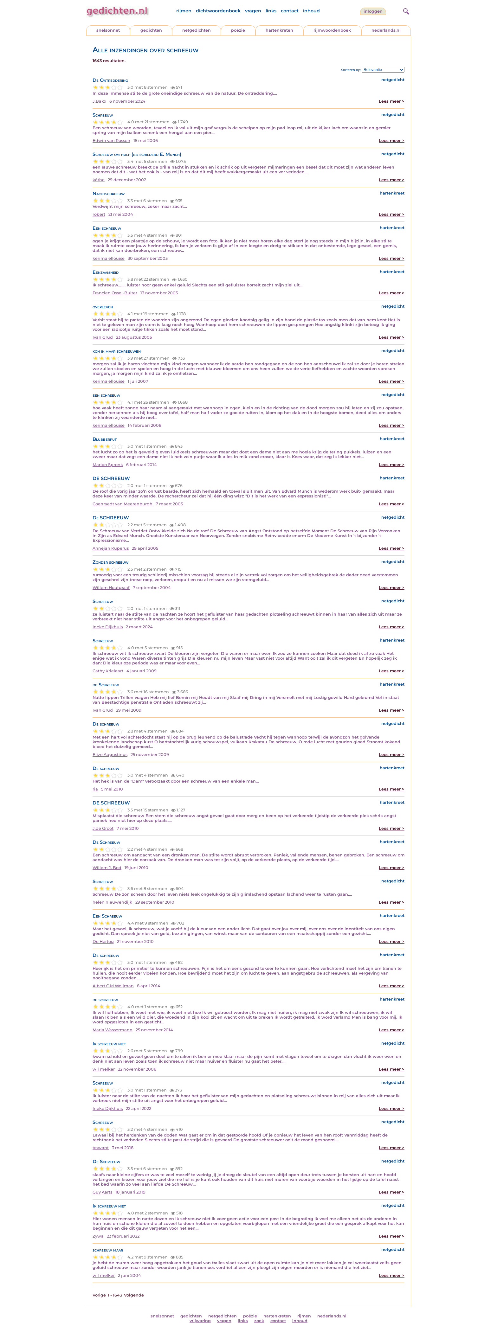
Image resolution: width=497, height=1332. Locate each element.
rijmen (183, 11)
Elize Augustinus (110, 754)
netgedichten (196, 30)
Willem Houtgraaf (111, 587)
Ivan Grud (103, 337)
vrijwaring (200, 1320)
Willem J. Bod (107, 867)
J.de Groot (103, 828)
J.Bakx (99, 101)
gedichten (151, 30)
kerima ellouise (109, 258)
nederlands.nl (386, 30)
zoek (259, 1320)
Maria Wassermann (112, 1030)
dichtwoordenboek (218, 11)
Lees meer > (391, 101)
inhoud (311, 11)
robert (99, 214)
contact (290, 11)
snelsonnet (108, 30)
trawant (101, 1147)
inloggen (373, 11)
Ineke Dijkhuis (108, 626)
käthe (99, 179)
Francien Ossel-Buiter (115, 293)
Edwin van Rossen (111, 140)
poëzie (238, 30)
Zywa (98, 1236)
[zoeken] (405, 10)
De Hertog (103, 941)
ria (95, 789)
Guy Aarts (102, 1192)
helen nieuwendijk (112, 902)
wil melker (104, 1069)
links (271, 11)
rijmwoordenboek (332, 30)
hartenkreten (279, 30)
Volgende (134, 1295)
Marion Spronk (108, 464)
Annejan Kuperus (111, 548)
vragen (253, 11)
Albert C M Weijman (113, 985)
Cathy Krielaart (108, 671)
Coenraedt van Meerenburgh (122, 504)
